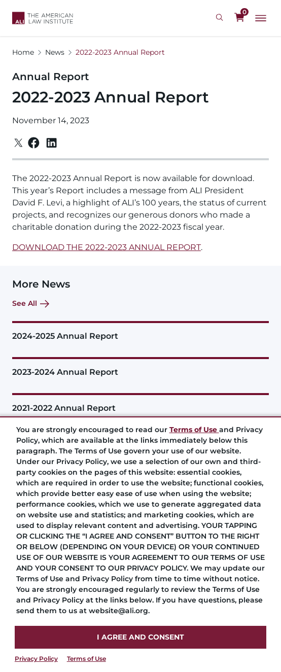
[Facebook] (34, 143)
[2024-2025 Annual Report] (140, 331)
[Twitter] (18, 142)
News (54, 52)
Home (23, 52)
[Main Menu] (261, 18)
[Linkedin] (51, 143)
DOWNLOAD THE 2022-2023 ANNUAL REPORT (106, 247)
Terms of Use (86, 658)
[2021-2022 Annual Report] (140, 403)
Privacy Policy (36, 658)
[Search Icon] (221, 18)
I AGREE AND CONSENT (140, 637)
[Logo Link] (42, 18)
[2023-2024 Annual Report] (140, 367)
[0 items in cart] (239, 17)
